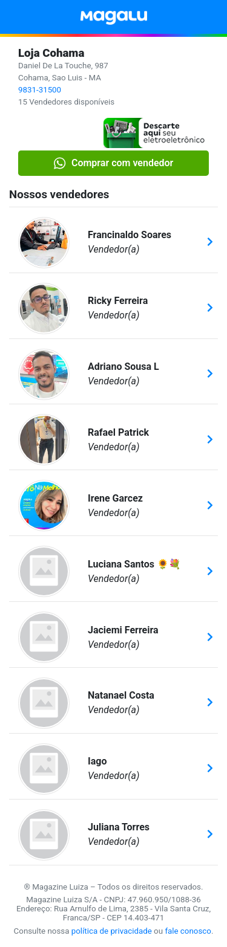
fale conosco (188, 931)
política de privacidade (111, 931)
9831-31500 (39, 89)
